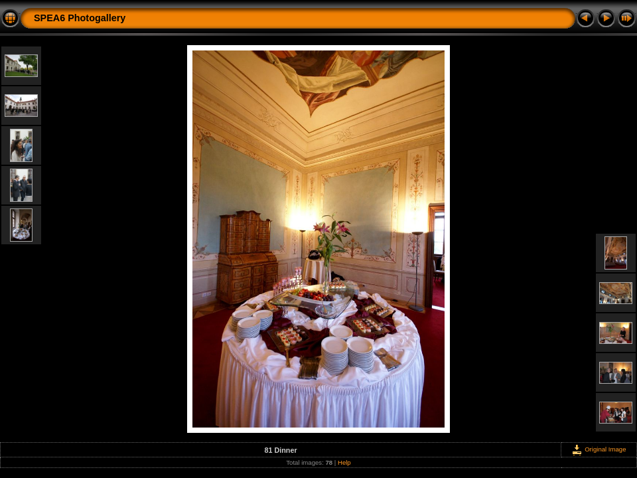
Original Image (598, 449)
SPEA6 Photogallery (79, 18)
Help (344, 462)
